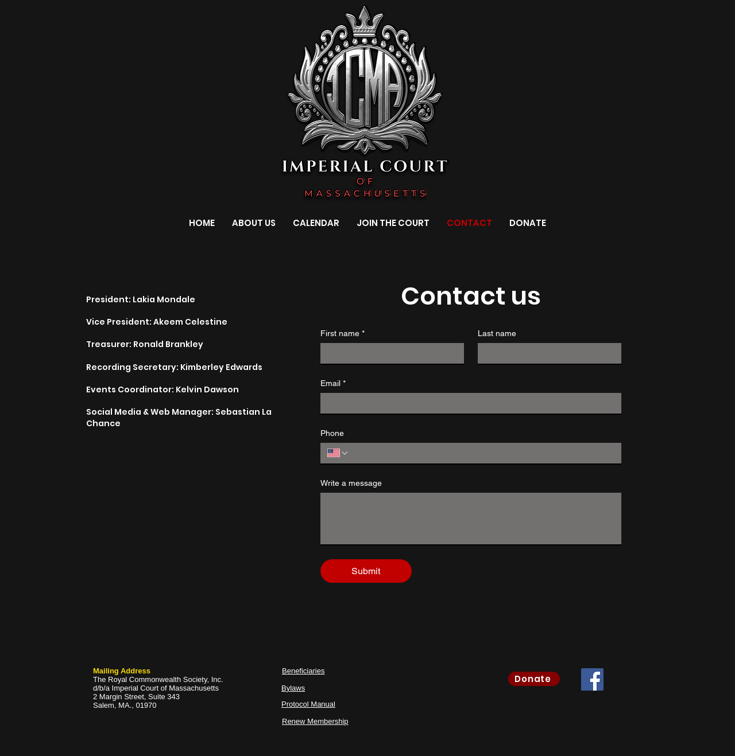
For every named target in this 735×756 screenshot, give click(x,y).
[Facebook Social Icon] (592, 679)
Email (333, 383)
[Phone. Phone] (481, 453)
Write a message (351, 483)
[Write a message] (470, 518)
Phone (332, 433)
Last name (497, 333)
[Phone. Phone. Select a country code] (338, 453)
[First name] (388, 353)
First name (342, 333)
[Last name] (546, 353)
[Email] (467, 403)
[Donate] (534, 679)
